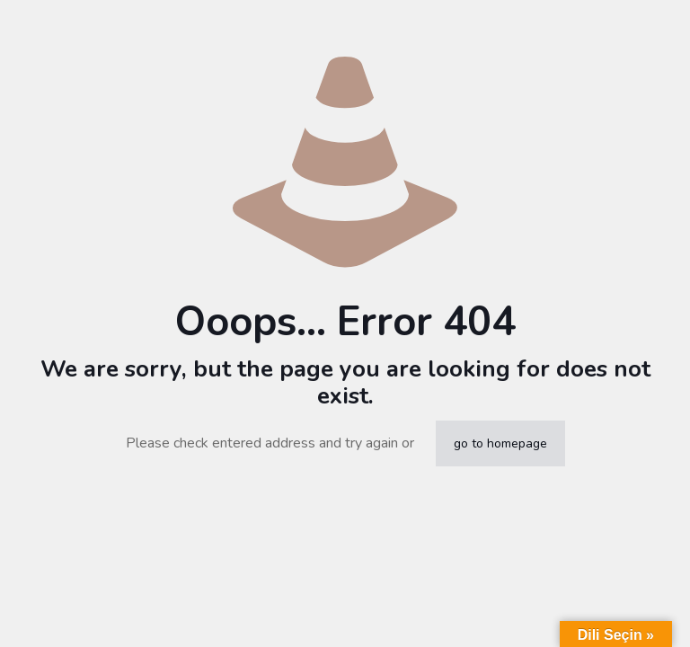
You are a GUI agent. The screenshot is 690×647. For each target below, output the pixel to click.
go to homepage (500, 443)
